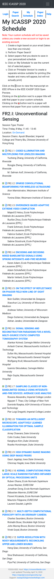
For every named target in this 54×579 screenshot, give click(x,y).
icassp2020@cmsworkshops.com (31, 578)
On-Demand (18, 132)
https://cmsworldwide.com (35, 569)
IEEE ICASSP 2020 (14, 4)
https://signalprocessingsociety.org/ (27, 575)
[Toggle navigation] (48, 4)
